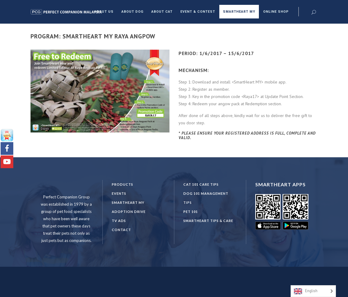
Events (119, 193)
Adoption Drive (129, 212)
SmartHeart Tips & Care (208, 221)
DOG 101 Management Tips (205, 197)
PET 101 (190, 212)
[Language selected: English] (313, 291)
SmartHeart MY (128, 202)
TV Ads (119, 221)
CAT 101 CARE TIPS (201, 184)
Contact (121, 230)
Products (122, 184)
